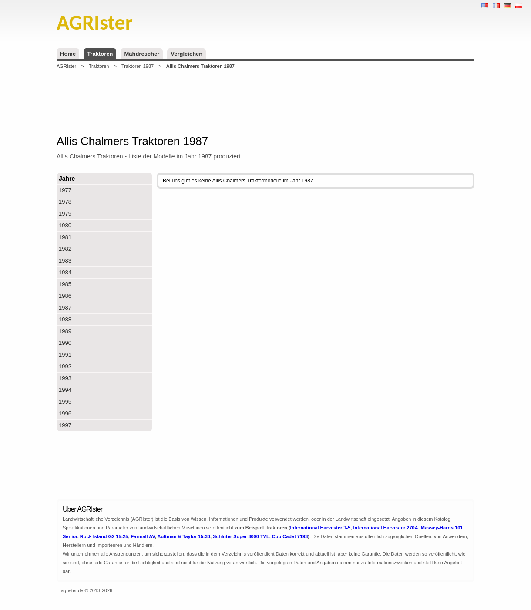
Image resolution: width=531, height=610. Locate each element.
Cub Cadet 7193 (290, 536)
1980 (65, 225)
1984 (65, 272)
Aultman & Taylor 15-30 (184, 536)
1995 (65, 401)
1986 (65, 296)
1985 (65, 284)
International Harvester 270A (385, 527)
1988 (65, 319)
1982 (65, 249)
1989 (65, 331)
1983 (65, 260)
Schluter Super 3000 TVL (241, 536)
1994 (65, 390)
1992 (65, 366)
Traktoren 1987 (137, 66)
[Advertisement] (265, 101)
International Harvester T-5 (320, 527)
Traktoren (100, 54)
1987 (65, 307)
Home (68, 54)
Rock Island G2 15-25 (104, 536)
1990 (65, 343)
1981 (65, 237)
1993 (65, 378)
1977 (65, 190)
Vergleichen (186, 54)
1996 (65, 413)
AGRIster (66, 66)
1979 (65, 213)
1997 (65, 425)
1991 (65, 354)
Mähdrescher (141, 54)
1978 (65, 202)
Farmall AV (143, 536)
